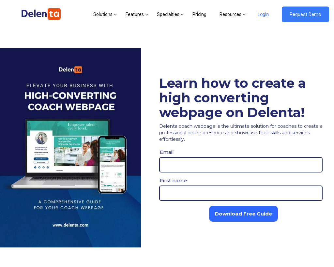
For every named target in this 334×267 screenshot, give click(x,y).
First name (173, 180)
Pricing (199, 14)
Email (167, 152)
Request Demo (305, 14)
